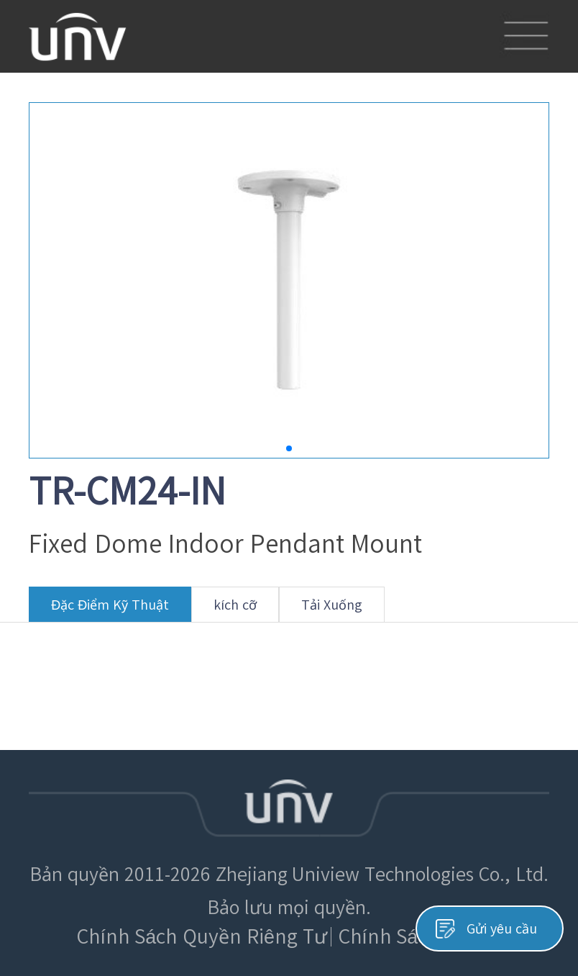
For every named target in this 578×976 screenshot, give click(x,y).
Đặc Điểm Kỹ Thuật (110, 610)
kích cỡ (235, 610)
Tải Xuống (331, 610)
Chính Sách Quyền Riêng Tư (201, 936)
